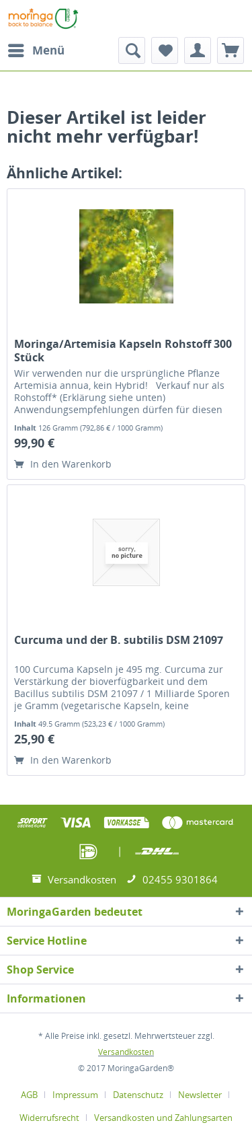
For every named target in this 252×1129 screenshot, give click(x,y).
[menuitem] (35, 50)
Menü (36, 49)
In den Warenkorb (63, 464)
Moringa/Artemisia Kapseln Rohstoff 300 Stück (123, 350)
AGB (29, 1095)
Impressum (75, 1095)
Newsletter (200, 1095)
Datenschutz (138, 1095)
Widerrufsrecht (49, 1118)
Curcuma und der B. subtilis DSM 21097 (118, 640)
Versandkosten (126, 1052)
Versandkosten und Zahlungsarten (163, 1118)
